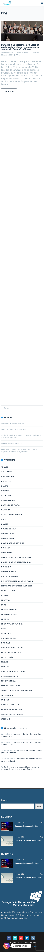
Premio (4, 662)
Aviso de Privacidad (29, 946)
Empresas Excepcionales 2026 (12, 423)
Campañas (6, 496)
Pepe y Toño (7, 657)
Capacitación (8, 500)
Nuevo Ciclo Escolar (12, 648)
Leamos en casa (9, 614)
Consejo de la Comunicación (16, 557)
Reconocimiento (9, 676)
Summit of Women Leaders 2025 (17, 690)
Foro (3, 605)
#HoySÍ (4, 467)
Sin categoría (8, 681)
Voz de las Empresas (12, 714)
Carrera (5, 510)
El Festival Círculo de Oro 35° (12, 443)
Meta (3, 629)
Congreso (6, 553)
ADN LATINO (6, 472)
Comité (4, 524)
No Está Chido (8, 638)
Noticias (25, 53)
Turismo (5, 700)
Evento (5, 595)
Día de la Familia (9, 576)
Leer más (9, 91)
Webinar (5, 719)
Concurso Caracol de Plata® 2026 (13, 429)
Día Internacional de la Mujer (17, 581)
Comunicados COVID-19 (12, 543)
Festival (5, 600)
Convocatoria (8, 572)
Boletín (19, 53)
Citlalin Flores (9, 767)
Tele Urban (7, 695)
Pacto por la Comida (12, 652)
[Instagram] (6, 946)
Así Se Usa (6, 481)
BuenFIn (5, 491)
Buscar (4, 800)
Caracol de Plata (10, 505)
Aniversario (7, 477)
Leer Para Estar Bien (12, 624)
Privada (5, 667)
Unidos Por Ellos (10, 705)
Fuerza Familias (9, 610)
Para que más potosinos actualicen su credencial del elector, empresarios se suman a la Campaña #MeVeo (20, 47)
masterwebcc (8, 53)
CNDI (3, 519)
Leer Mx (5, 619)
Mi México (6, 633)
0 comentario (36, 53)
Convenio (6, 567)
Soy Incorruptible (11, 686)
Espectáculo (8, 591)
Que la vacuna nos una (13, 671)
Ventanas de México (11, 709)
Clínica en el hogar (11, 515)
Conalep (5, 548)
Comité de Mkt (8, 529)
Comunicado (7, 538)
